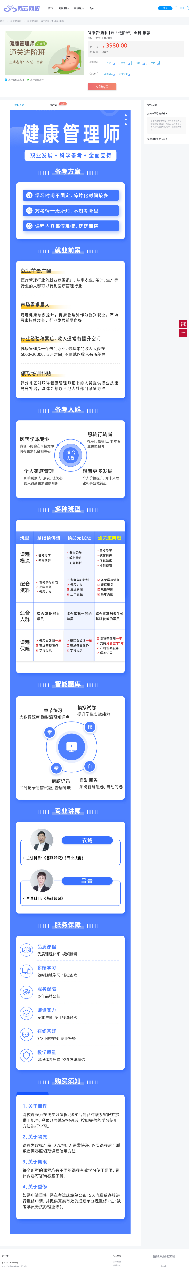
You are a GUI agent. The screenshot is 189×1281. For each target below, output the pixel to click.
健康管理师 (15, 21)
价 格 (94, 47)
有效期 (94, 52)
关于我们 (117, 1262)
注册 (182, 8)
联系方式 (117, 1265)
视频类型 (94, 62)
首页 (50, 8)
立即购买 (102, 87)
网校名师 (63, 8)
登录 (165, 8)
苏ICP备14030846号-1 (11, 1262)
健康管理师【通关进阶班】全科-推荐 (45, 21)
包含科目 (94, 73)
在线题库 (79, 8)
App (92, 8)
